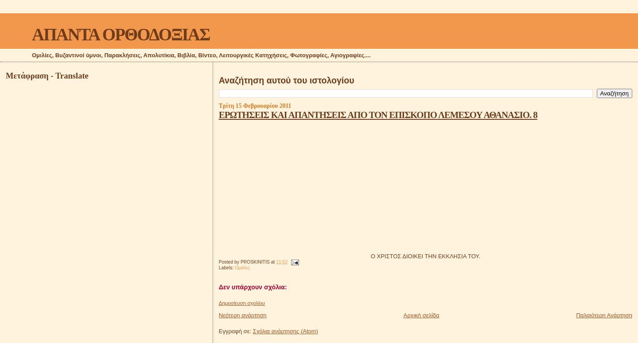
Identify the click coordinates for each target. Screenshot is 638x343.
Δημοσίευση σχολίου (242, 303)
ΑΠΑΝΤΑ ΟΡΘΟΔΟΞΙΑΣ (121, 34)
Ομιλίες (242, 267)
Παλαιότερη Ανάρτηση (604, 315)
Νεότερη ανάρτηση (243, 315)
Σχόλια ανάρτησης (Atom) (285, 331)
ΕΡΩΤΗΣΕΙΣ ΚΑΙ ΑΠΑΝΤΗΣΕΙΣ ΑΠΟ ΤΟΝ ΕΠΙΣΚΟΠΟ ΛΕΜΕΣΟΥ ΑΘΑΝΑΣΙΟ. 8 (378, 115)
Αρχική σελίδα (422, 315)
